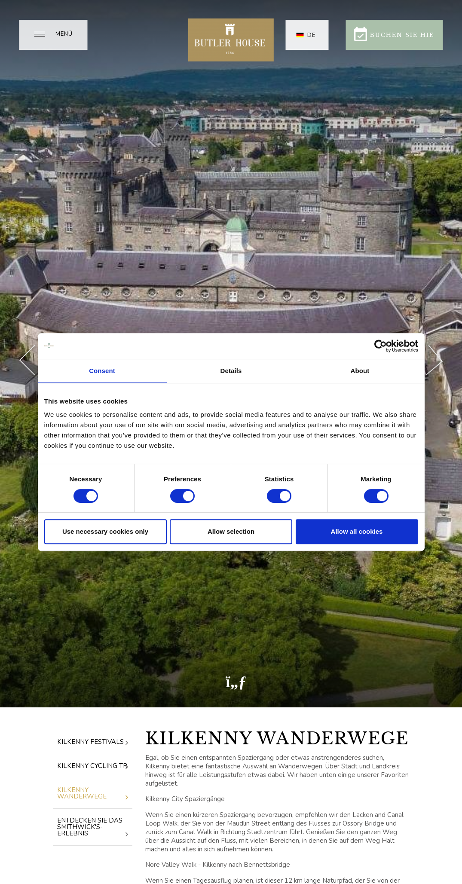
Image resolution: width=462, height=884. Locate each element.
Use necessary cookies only (105, 531)
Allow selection (231, 531)
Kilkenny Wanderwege (92, 794)
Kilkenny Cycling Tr (92, 766)
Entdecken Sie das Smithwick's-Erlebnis (92, 827)
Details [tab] (231, 370)
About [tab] (360, 370)
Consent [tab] (102, 370)
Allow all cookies (357, 531)
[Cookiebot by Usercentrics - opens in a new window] (380, 346)
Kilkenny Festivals (92, 742)
